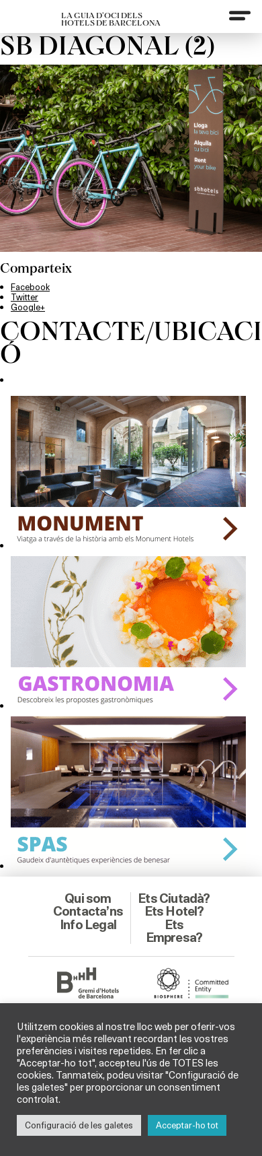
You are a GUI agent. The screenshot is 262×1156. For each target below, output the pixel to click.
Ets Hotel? (174, 911)
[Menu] (239, 15)
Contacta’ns (88, 911)
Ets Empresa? (174, 930)
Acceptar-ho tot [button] (187, 1125)
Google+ (28, 307)
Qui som (87, 898)
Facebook (30, 287)
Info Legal (88, 924)
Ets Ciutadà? (174, 898)
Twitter (24, 297)
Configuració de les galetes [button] (79, 1125)
